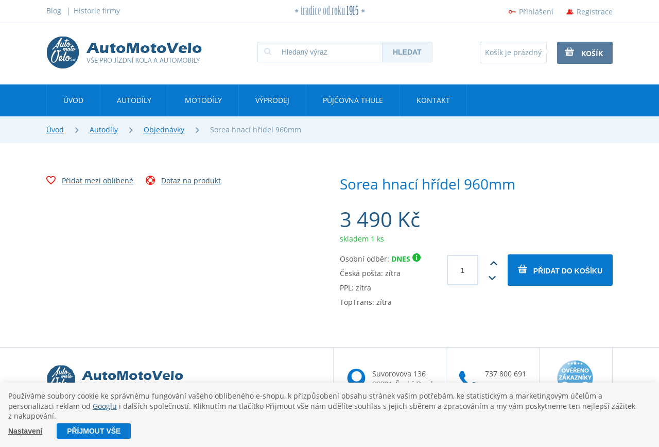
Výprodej (272, 100)
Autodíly (134, 100)
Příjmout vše (93, 431)
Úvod (73, 100)
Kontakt (433, 100)
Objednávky (164, 129)
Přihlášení (536, 11)
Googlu (105, 406)
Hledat (407, 52)
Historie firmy (97, 10)
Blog (53, 10)
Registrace (595, 11)
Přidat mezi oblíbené (89, 182)
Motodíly (203, 100)
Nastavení (25, 431)
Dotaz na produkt (183, 182)
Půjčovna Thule (353, 100)
